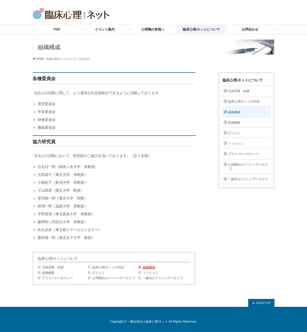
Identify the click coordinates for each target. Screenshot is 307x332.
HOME (40, 58)
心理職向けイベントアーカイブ (113, 278)
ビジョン (98, 273)
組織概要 (48, 273)
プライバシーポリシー (57, 278)
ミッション (150, 273)
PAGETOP (263, 303)
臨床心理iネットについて (61, 58)
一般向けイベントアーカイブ (163, 278)
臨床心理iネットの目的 (108, 267)
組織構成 (149, 267)
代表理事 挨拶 (53, 267)
